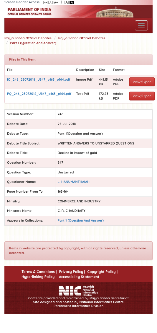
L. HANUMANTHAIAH (74, 182)
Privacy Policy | (72, 271)
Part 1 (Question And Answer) (33, 43)
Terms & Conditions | (39, 271)
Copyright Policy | (102, 271)
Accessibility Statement (79, 276)
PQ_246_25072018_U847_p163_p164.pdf (39, 94)
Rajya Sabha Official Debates (28, 38)
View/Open (142, 81)
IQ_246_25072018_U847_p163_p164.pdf (38, 79)
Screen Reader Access (21, 2)
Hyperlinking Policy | (39, 276)
